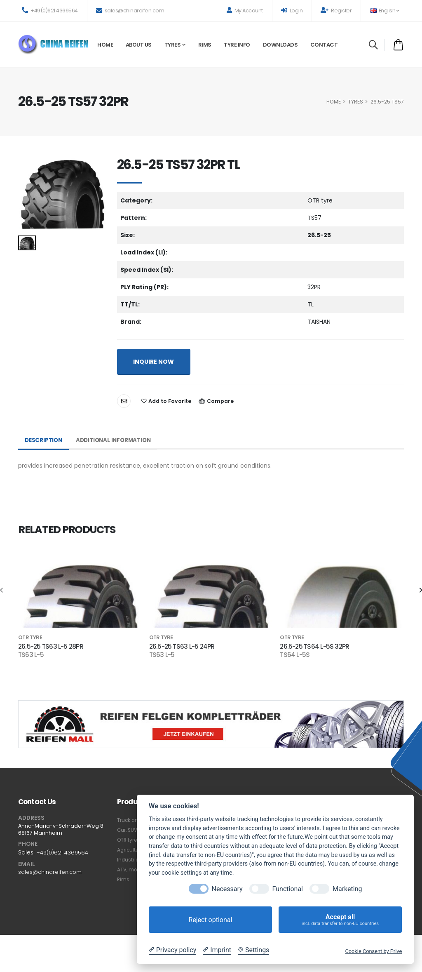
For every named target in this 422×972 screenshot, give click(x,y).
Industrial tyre (135, 859)
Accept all (340, 920)
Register (336, 10)
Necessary (227, 889)
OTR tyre (128, 839)
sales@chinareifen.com (130, 10)
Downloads (280, 45)
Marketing (347, 889)
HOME (333, 101)
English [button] (384, 10)
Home (105, 45)
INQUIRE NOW (153, 362)
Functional (287, 889)
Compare (216, 401)
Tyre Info (237, 45)
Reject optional (210, 920)
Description (44, 440)
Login (292, 10)
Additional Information (117, 440)
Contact (324, 45)
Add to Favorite (166, 401)
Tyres (172, 45)
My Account (245, 10)
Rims (204, 45)
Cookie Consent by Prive (373, 951)
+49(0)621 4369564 (50, 10)
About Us (139, 45)
